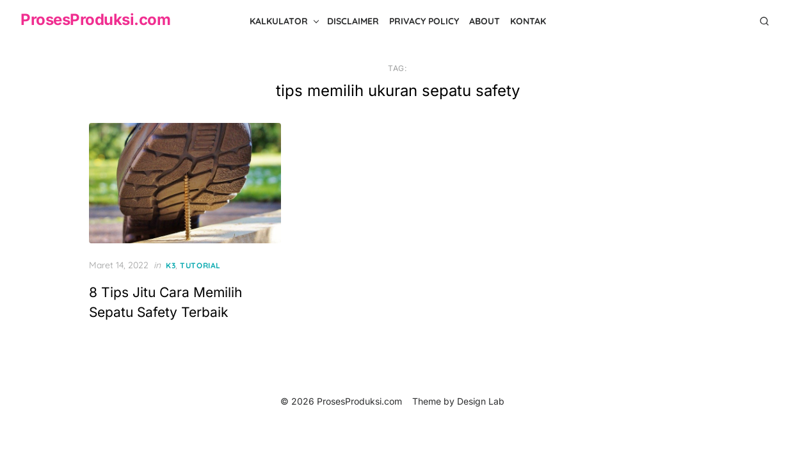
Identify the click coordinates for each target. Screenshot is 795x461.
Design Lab (480, 401)
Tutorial (200, 265)
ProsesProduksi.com (95, 19)
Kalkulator (279, 21)
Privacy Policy (424, 21)
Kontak (528, 21)
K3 (170, 265)
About (484, 21)
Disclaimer (353, 21)
